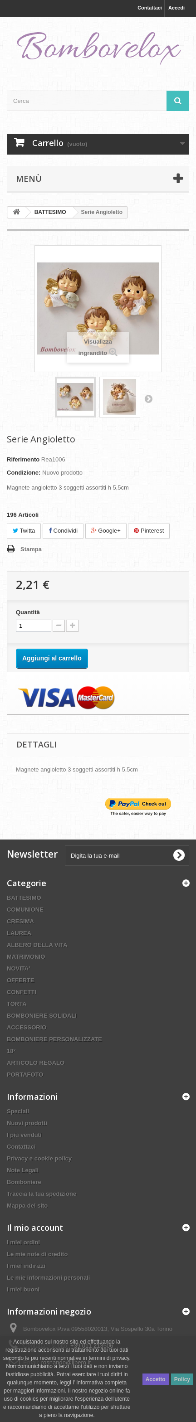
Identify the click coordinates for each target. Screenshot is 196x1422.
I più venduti (24, 1134)
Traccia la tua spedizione (41, 1193)
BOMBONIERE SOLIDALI (42, 1015)
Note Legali (23, 1170)
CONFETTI (21, 992)
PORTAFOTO (25, 1074)
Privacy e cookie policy (39, 1158)
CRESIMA (20, 921)
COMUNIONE (25, 909)
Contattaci (149, 7)
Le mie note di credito (37, 1254)
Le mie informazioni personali (48, 1277)
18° (11, 1051)
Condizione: (23, 472)
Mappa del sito (27, 1205)
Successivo (148, 398)
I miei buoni (23, 1289)
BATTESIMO (24, 897)
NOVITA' (18, 968)
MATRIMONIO (26, 956)
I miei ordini (23, 1242)
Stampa (31, 549)
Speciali (18, 1111)
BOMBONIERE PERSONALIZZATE (54, 1039)
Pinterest (149, 530)
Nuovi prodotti (27, 1123)
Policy (182, 1379)
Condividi (63, 530)
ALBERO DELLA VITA (37, 945)
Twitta (24, 530)
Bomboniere (24, 1182)
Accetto (156, 1379)
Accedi (176, 7)
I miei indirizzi (26, 1265)
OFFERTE (20, 980)
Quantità (28, 612)
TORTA (17, 1003)
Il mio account (35, 1227)
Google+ (106, 530)
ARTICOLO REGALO (35, 1062)
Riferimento (23, 459)
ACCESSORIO (26, 1027)
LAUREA (19, 933)
